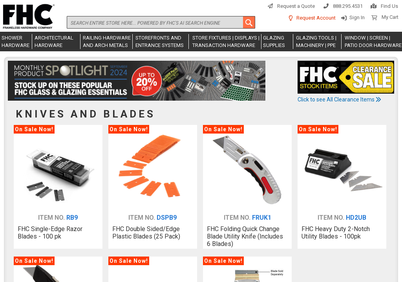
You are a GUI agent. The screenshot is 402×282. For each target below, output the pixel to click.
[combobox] (161, 22)
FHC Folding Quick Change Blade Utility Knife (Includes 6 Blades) (245, 236)
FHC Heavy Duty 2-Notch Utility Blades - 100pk (336, 232)
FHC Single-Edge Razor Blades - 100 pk (50, 232)
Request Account (316, 18)
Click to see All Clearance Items (339, 99)
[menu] (201, 41)
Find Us (389, 6)
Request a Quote (296, 6)
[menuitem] (16, 41)
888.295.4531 (348, 6)
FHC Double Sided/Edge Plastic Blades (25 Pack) (146, 232)
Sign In (357, 17)
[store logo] (27, 17)
